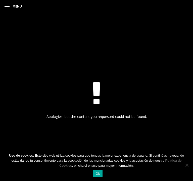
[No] (186, 165)
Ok (97, 173)
